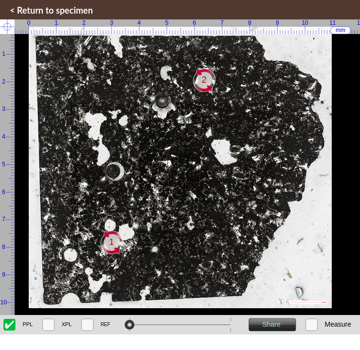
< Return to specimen (51, 10)
